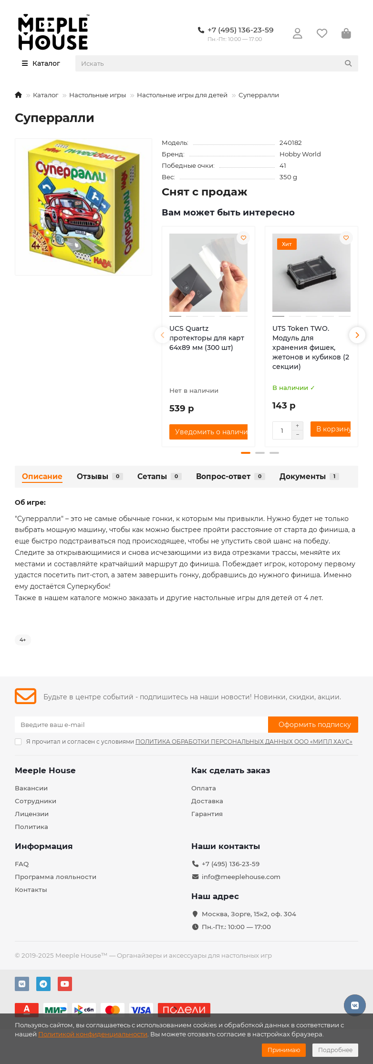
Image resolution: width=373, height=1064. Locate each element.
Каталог (45, 95)
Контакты (31, 889)
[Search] (217, 63)
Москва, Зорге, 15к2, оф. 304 (249, 914)
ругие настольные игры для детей (231, 597)
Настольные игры (97, 95)
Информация (44, 846)
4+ (23, 639)
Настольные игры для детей (182, 95)
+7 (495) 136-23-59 (230, 864)
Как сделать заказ (230, 770)
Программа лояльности (55, 876)
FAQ (22, 864)
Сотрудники (35, 801)
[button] (163, 335)
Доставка (207, 801)
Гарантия (207, 814)
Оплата (203, 788)
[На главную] (18, 95)
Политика (31, 826)
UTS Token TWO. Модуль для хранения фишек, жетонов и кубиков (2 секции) (310, 347)
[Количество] (281, 430)
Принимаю (284, 1050)
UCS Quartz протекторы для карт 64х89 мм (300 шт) (206, 338)
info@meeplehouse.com (241, 876)
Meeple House (45, 770)
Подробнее (335, 1050)
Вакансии (31, 788)
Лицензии (32, 814)
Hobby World (300, 154)
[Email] (141, 724)
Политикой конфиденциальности (92, 1034)
